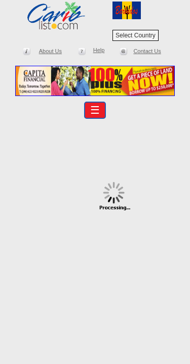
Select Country (136, 35)
